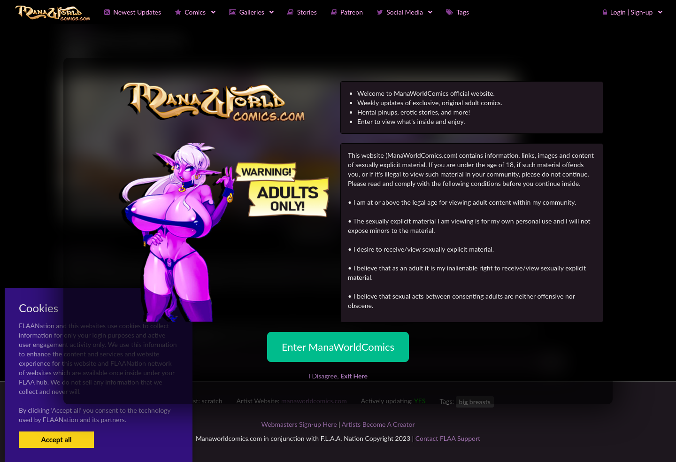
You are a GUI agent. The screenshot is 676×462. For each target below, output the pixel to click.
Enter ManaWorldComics (338, 346)
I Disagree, (338, 376)
